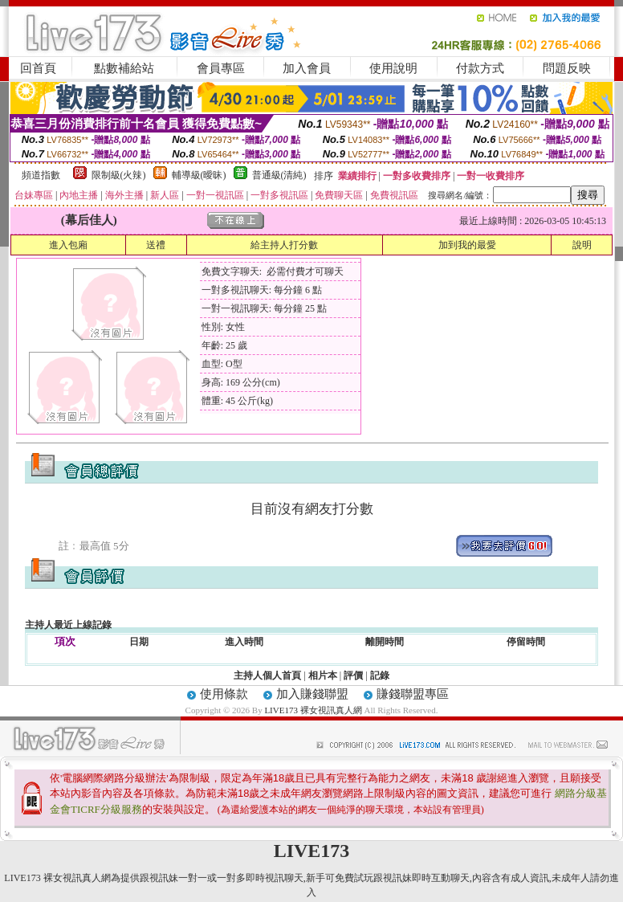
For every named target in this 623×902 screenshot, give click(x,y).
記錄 (379, 675)
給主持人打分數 (284, 245)
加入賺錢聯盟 (312, 694)
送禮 (155, 245)
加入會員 (307, 68)
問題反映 (567, 68)
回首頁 (38, 68)
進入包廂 (68, 245)
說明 (582, 245)
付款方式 (480, 68)
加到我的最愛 (467, 245)
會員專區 (221, 68)
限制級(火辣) (119, 175)
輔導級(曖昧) (199, 175)
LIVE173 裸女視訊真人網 (312, 710)
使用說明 (393, 68)
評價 (353, 675)
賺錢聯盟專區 (413, 694)
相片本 (322, 675)
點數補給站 (124, 68)
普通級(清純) (279, 175)
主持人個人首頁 (267, 675)
